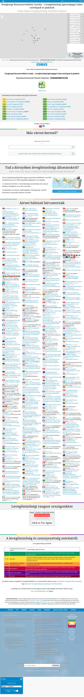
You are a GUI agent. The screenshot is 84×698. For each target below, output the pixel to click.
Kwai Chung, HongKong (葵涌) (55, 99)
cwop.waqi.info (38, 662)
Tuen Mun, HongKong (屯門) (13, 99)
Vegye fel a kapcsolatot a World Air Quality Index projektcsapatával (17, 640)
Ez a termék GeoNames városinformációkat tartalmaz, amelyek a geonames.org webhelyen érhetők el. (49, 653)
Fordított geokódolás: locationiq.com (45, 671)
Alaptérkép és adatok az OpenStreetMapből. (47, 673)
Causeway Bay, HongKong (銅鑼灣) (15, 111)
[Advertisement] (42, 607)
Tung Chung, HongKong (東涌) (14, 116)
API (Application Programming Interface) (15, 667)
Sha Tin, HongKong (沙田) (53, 109)
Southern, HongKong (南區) (13, 109)
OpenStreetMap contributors (67, 57)
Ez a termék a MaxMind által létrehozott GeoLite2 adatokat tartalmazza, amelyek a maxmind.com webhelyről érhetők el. (48, 648)
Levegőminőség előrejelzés (11, 662)
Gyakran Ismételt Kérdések (13, 656)
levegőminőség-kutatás (11, 646)
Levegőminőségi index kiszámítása (13, 661)
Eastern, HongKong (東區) (53, 102)
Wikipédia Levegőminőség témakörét (69, 581)
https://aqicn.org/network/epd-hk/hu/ (42, 62)
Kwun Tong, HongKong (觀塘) (54, 104)
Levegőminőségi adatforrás (11, 659)
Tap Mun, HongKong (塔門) (53, 116)
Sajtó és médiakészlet (10, 643)
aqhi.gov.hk (42, 90)
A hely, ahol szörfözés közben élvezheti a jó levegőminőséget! (46, 676)
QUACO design (39, 679)
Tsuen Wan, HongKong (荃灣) (54, 114)
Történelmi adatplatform (11, 668)
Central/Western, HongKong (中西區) (57, 107)
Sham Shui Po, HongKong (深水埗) (15, 119)
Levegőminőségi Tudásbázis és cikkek (14, 649)
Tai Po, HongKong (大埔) (12, 107)
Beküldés (56, 686)
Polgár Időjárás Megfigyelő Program (45, 660)
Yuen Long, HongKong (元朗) (54, 111)
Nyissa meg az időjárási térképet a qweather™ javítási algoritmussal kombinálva (47, 657)
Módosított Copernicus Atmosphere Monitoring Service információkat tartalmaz (47, 664)
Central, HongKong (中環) (12, 104)
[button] (2, 15)
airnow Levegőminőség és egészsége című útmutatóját (44, 584)
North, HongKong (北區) (12, 114)
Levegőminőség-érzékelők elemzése (14, 653)
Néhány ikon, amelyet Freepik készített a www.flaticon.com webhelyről (46, 668)
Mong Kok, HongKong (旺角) (54, 119)
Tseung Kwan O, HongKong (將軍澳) (16, 102)
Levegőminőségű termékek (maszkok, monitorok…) (14, 664)
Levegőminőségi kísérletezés (12, 651)
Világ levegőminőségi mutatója (36, 621)
